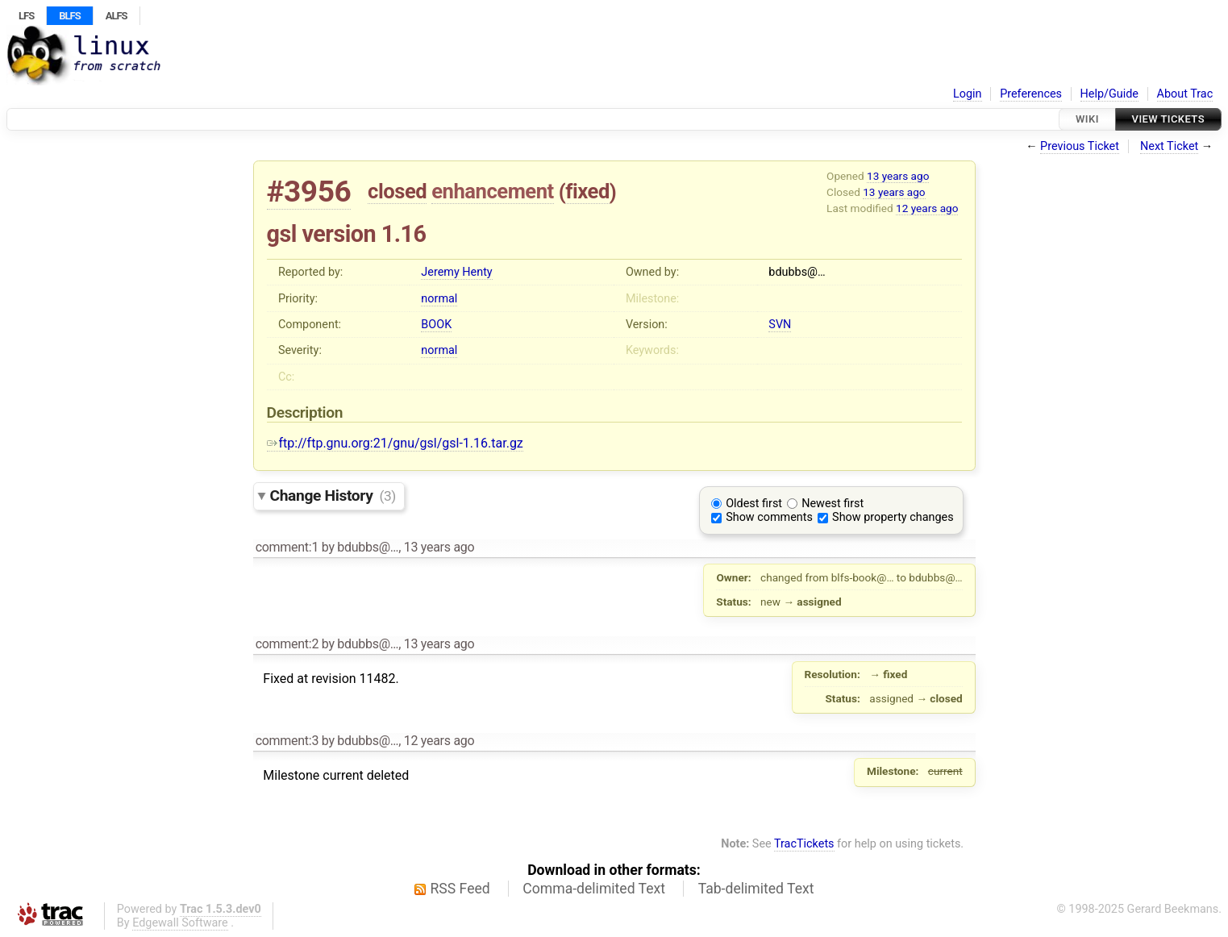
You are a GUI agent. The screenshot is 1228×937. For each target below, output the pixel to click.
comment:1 (287, 547)
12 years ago (927, 208)
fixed (587, 191)
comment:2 (287, 644)
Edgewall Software (180, 923)
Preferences (1031, 94)
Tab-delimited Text (756, 889)
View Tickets (1168, 119)
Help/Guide (1109, 94)
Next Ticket (1169, 146)
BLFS (69, 16)
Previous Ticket (1079, 146)
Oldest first (754, 503)
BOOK (436, 324)
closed (397, 191)
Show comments (769, 517)
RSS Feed (460, 889)
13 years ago (898, 175)
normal (439, 299)
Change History (333, 495)
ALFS (116, 16)
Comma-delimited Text (593, 889)
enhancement (492, 191)
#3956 (309, 191)
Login (967, 94)
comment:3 (287, 740)
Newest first (832, 503)
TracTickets (804, 844)
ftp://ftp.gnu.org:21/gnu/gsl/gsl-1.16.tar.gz (395, 443)
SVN (779, 324)
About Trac (1185, 94)
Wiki (1087, 119)
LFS (26, 16)
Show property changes (892, 517)
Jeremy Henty (456, 272)
